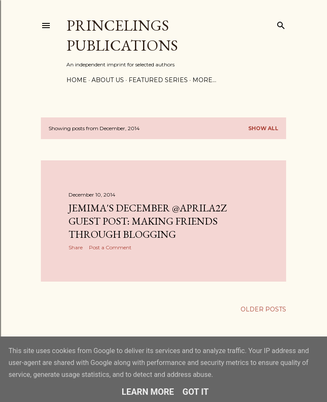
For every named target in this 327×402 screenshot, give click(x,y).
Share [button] (76, 247)
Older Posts (263, 309)
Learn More (148, 392)
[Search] (281, 23)
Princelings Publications (122, 35)
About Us (108, 80)
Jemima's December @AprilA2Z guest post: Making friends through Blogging (148, 221)
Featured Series (158, 80)
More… (204, 80)
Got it (196, 392)
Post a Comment (110, 247)
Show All (263, 128)
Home (76, 80)
